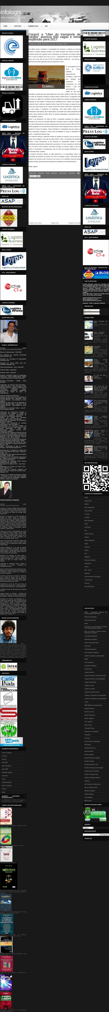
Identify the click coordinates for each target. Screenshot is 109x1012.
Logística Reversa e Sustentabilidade (95, 679)
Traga (3, 779)
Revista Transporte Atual (91, 774)
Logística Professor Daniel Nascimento (95, 675)
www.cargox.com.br (49, 56)
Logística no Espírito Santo (92, 692)
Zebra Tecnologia (6, 785)
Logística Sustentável (90, 682)
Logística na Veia (89, 685)
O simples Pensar (89, 728)
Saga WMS (5, 769)
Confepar (87, 517)
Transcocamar (88, 580)
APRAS (87, 504)
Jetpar (86, 543)
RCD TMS (5, 762)
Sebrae (87, 566)
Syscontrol (5, 775)
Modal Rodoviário (51, 173)
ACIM (86, 497)
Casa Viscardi (88, 510)
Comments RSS (33, 26)
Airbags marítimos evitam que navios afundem (100, 418)
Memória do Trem (89, 711)
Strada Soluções (89, 794)
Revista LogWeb (89, 754)
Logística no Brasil (90, 688)
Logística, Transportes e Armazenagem (95, 695)
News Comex (88, 725)
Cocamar (4, 756)
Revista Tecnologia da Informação (94, 767)
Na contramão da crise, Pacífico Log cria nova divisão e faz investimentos (100, 448)
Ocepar (87, 550)
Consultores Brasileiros (91, 636)
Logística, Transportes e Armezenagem (95, 698)
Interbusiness (88, 669)
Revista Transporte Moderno (92, 777)
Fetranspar (88, 527)
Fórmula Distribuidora (90, 649)
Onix (86, 553)
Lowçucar (87, 547)
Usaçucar (87, 583)
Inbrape (87, 537)
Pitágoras (87, 556)
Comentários (88, 313)
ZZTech (4, 789)
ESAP (86, 524)
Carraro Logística (6, 752)
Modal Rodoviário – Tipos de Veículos (100, 333)
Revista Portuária (89, 761)
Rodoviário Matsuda (90, 560)
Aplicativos (41, 173)
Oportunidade (63, 173)
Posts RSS (17, 26)
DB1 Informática (89, 520)
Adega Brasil (88, 501)
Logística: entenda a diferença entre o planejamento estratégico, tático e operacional (100, 433)
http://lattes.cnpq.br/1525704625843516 (9, 505)
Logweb (35, 166)
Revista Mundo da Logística (92, 758)
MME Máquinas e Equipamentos (94, 705)
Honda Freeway (89, 533)
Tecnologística (88, 797)
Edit (46, 26)
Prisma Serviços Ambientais (92, 741)
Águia (3, 792)
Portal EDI (87, 734)
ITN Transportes (89, 662)
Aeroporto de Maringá (91, 617)
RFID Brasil (88, 744)
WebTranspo (88, 800)
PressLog (87, 738)
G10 (86, 530)
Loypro (86, 702)
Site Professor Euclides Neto (92, 784)
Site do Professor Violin (91, 787)
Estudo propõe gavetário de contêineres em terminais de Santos (100, 361)
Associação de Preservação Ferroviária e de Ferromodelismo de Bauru (96, 627)
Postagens (88, 310)
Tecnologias (71, 173)
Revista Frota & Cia (90, 748)
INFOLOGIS (10, 12)
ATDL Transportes (90, 507)
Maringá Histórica (89, 708)
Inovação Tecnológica (91, 665)
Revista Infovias (89, 751)
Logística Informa (89, 672)
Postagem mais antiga (74, 223)
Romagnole (88, 563)
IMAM (86, 659)
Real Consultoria (6, 765)
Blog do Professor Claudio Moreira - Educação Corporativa (96, 632)
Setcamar (87, 573)
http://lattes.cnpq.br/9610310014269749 (11, 349)
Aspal (86, 623)
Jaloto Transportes (90, 540)
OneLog (4, 759)
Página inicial (55, 223)
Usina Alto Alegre (89, 586)
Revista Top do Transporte (92, 771)
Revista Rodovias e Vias (91, 764)
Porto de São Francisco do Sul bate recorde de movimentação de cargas (100, 402)
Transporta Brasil (6, 782)
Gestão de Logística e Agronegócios (95, 655)
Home (5, 26)
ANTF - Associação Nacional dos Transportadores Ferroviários (96, 613)
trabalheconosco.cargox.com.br (55, 159)
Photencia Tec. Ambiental (91, 731)
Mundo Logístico (89, 718)
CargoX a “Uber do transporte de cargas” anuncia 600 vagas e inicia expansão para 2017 (55, 37)
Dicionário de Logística (91, 639)
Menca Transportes (90, 715)
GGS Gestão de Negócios (92, 652)
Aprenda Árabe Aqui (90, 620)
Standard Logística (7, 772)
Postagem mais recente (35, 223)
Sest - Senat (88, 570)
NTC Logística (88, 721)
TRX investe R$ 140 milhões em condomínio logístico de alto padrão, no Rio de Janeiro (100, 388)
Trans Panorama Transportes (93, 576)
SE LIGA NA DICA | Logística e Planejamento (100, 377)
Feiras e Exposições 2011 (92, 642)
